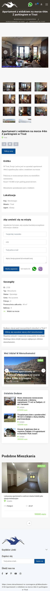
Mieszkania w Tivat (37, 21)
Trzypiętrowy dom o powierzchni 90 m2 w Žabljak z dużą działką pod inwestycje (31, 417)
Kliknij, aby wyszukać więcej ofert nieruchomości (24, 332)
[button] (5, 52)
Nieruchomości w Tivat (15, 21)
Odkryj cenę (8, 151)
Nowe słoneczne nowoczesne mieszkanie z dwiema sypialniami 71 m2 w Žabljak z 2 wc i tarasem (31, 401)
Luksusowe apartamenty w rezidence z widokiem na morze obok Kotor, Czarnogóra (23, 375)
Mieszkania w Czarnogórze (25, 19)
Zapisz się (39, 561)
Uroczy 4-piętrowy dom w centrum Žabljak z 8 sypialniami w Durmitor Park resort (31, 431)
